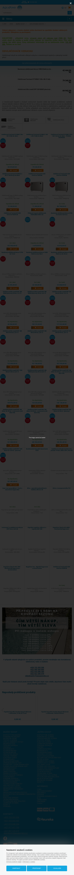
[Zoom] (65, 3)
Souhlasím (56, 867)
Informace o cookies (31, 861)
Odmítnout (17, 867)
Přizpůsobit (36, 867)
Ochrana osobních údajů (15, 861)
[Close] (70, 3)
